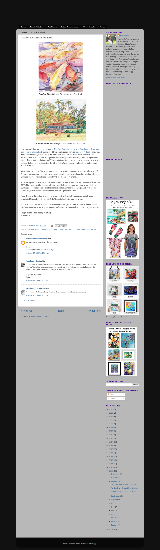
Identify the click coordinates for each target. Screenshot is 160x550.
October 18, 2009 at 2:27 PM (37, 295)
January (114, 525)
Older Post (95, 311)
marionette (86, 229)
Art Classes (52, 27)
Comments (113, 399)
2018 (111, 438)
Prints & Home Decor (70, 27)
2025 (111, 413)
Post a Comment (30, 300)
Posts (111, 394)
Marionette (124, 36)
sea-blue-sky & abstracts (36, 288)
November (115, 478)
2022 (111, 424)
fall (55, 229)
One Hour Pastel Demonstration (123, 491)
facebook (50, 229)
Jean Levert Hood (83, 152)
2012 (111, 460)
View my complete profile (116, 78)
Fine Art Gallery (37, 27)
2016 (111, 446)
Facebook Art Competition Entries (124, 488)
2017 (111, 442)
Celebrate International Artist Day (124, 484)
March (114, 518)
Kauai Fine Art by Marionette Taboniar (77, 12)
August (114, 500)
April (113, 514)
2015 (111, 449)
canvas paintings (47, 250)
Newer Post (27, 311)
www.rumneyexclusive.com (37, 239)
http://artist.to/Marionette (87, 207)
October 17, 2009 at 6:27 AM (37, 280)
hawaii (60, 229)
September (115, 496)
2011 (111, 464)
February (115, 521)
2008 (111, 530)
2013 (111, 457)
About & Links (89, 27)
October (114, 481)
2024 (111, 417)
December (115, 474)
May (113, 510)
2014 (111, 453)
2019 (111, 435)
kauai (79, 229)
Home (23, 27)
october (94, 229)
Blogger (94, 544)
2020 (111, 431)
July (113, 503)
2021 (111, 427)
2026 (111, 409)
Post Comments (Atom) (40, 316)
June (113, 507)
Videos (102, 27)
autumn (43, 229)
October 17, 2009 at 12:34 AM (37, 253)
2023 (111, 420)
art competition (33, 229)
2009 (111, 471)
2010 (111, 467)
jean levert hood (69, 229)
